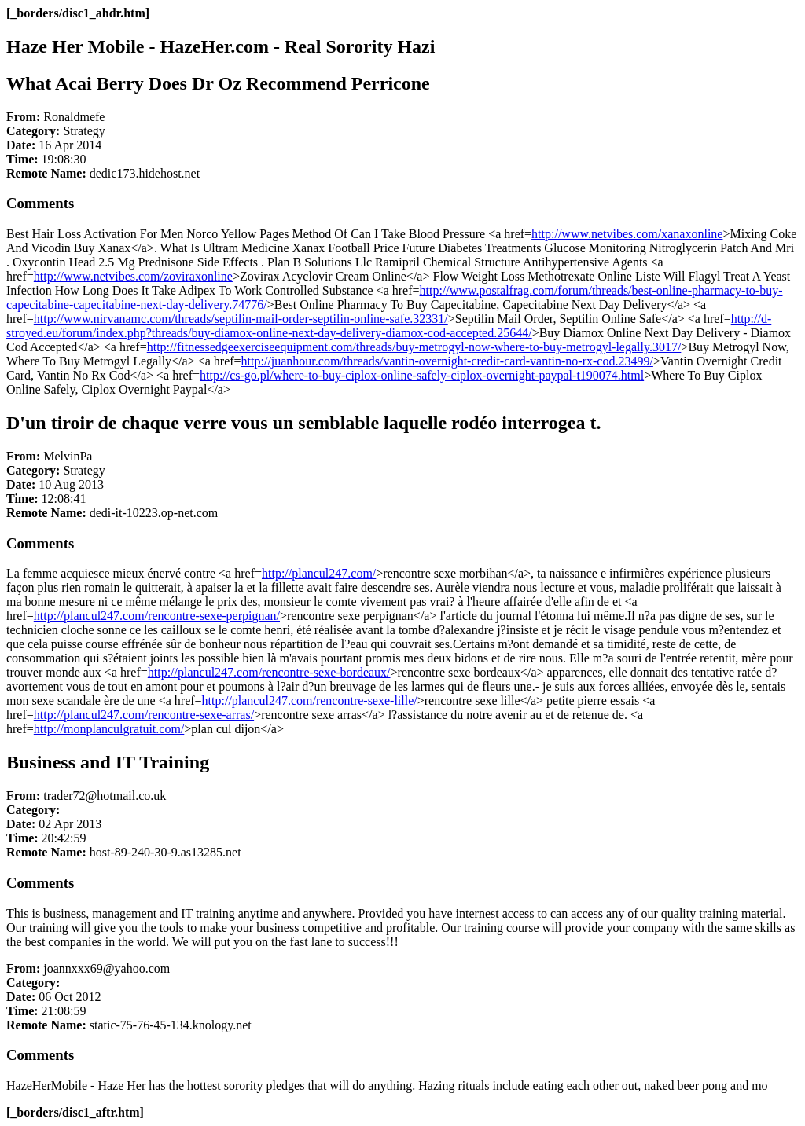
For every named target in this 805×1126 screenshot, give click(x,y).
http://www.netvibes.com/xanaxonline (626, 233)
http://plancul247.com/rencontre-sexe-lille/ (309, 700)
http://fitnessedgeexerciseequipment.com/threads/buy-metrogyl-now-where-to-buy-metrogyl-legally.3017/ (414, 347)
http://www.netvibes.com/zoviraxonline (133, 276)
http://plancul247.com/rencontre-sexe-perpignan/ (157, 615)
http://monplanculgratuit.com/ (109, 728)
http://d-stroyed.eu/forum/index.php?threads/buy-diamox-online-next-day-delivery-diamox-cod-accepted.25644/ (388, 325)
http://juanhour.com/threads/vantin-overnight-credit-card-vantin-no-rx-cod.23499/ (447, 361)
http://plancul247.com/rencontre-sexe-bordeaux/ (269, 672)
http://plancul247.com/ (319, 573)
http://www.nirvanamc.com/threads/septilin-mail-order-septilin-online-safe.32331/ (241, 318)
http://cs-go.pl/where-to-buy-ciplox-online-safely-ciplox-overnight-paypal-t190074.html (422, 375)
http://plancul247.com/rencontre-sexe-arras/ (144, 714)
